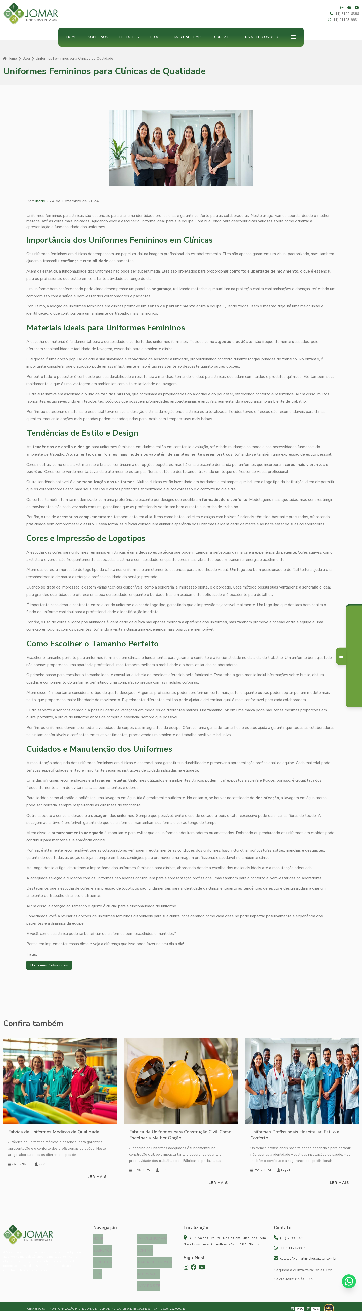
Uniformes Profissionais (51, 965)
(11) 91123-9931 (343, 19)
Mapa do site (148, 1281)
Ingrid (40, 201)
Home (71, 37)
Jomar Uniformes (187, 37)
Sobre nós (98, 37)
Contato (222, 37)
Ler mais (97, 1177)
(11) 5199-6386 (344, 13)
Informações (148, 1271)
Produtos (129, 37)
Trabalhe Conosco (261, 37)
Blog (154, 37)
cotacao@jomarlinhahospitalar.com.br (305, 1259)
